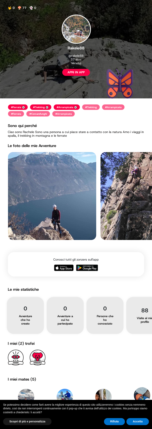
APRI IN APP (76, 72)
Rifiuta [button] (114, 421)
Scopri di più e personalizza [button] (27, 421)
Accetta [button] (138, 421)
